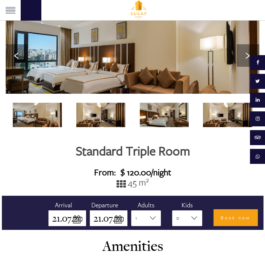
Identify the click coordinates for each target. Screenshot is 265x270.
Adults (146, 205)
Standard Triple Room (133, 150)
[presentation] (17, 55)
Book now (235, 217)
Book (31, 10)
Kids (187, 205)
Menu (10, 10)
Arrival (63, 205)
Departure (104, 205)
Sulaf (138, 10)
